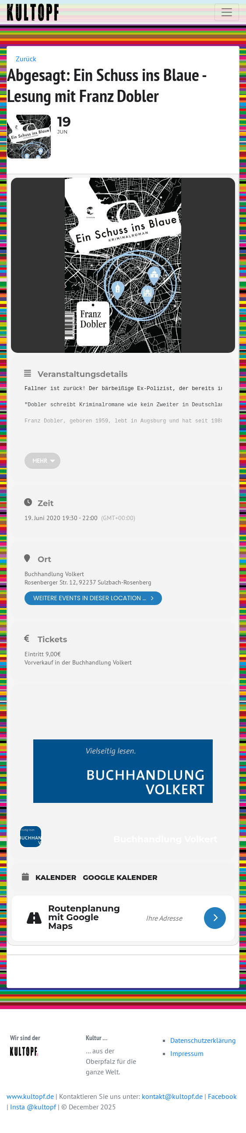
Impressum (187, 1053)
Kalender (55, 877)
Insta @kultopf (34, 1106)
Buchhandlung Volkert (54, 574)
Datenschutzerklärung (203, 1040)
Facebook (222, 1096)
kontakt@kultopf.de (172, 1096)
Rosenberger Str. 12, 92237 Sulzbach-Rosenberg (88, 582)
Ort (44, 559)
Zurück (26, 58)
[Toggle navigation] (226, 12)
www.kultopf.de (30, 1096)
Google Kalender (120, 877)
